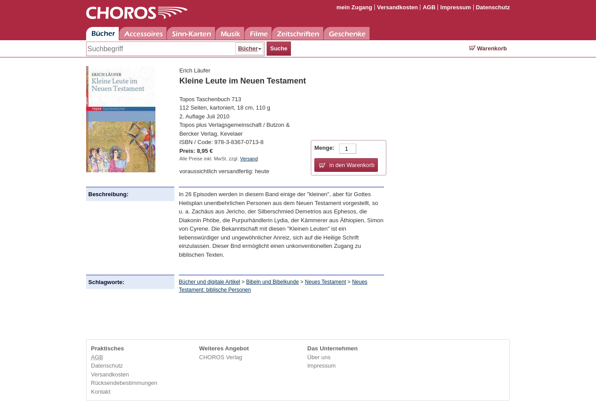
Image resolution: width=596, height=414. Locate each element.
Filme (258, 33)
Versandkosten (397, 7)
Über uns (319, 357)
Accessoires (142, 33)
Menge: (324, 147)
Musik (229, 33)
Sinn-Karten (191, 33)
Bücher (102, 33)
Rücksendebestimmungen (124, 383)
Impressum (455, 7)
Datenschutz (493, 7)
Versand (249, 158)
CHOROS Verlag (220, 357)
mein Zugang (354, 7)
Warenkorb (488, 48)
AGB (428, 7)
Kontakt (100, 391)
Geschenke (347, 33)
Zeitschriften (297, 33)
